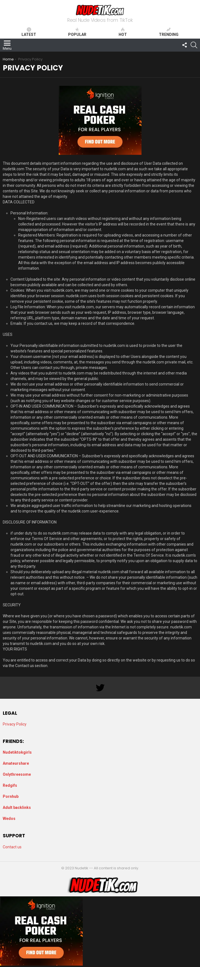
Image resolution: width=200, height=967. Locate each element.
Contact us (12, 847)
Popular (77, 32)
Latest (29, 32)
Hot (123, 32)
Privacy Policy (14, 724)
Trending (168, 32)
